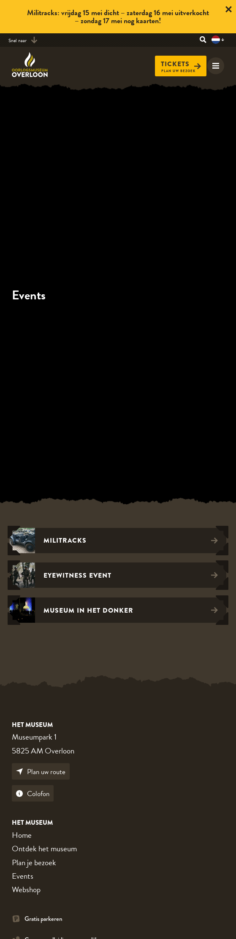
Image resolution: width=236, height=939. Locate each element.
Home (22, 835)
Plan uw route (40, 772)
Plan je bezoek (34, 862)
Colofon (32, 793)
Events (22, 876)
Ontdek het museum (44, 848)
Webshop (26, 889)
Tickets (181, 64)
